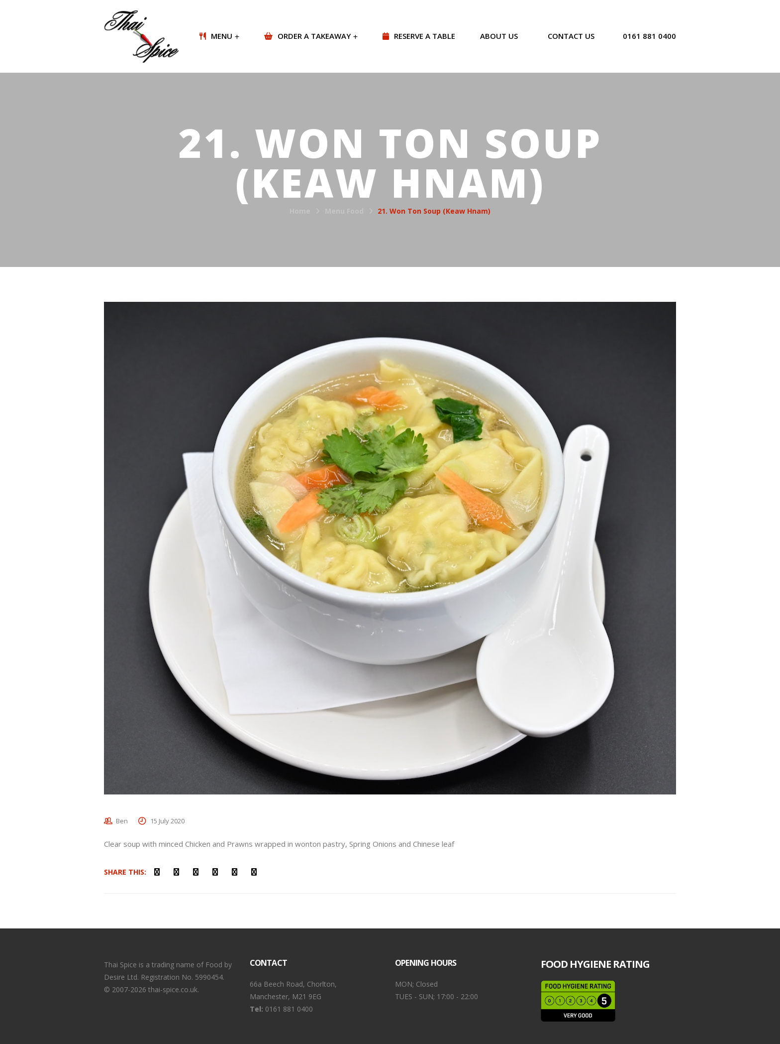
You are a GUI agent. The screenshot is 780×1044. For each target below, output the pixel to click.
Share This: (125, 872)
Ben (122, 820)
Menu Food (344, 211)
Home (300, 211)
